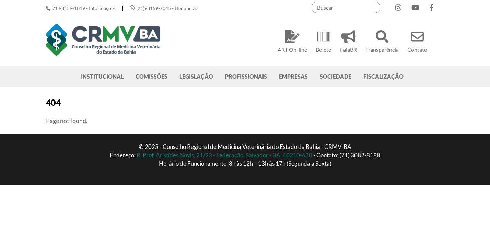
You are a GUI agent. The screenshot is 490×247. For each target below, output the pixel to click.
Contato (417, 40)
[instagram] (399, 6)
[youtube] (415, 6)
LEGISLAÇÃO (196, 76)
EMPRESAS (293, 76)
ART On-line (292, 40)
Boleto (323, 40)
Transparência (382, 40)
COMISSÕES (151, 76)
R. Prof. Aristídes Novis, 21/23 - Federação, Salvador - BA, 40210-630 (225, 155)
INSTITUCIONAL (102, 76)
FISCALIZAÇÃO (383, 76)
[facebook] (432, 6)
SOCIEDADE (335, 76)
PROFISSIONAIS (246, 76)
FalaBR (348, 40)
